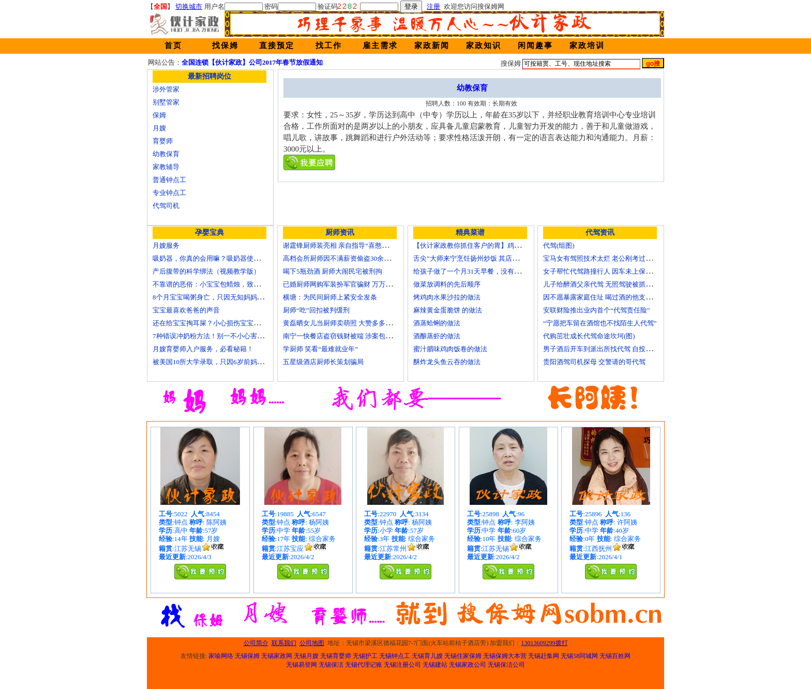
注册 (433, 6)
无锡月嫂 (306, 656)
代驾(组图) (559, 245)
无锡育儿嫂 (427, 656)
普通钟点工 (169, 180)
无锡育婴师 (335, 656)
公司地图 (311, 643)
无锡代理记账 (363, 664)
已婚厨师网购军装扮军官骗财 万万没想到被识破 (354, 284)
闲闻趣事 (535, 45)
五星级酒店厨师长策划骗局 (323, 362)
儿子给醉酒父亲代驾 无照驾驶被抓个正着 (604, 284)
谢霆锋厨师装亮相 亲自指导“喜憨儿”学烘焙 (347, 245)
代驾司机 (166, 205)
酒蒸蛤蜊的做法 (436, 323)
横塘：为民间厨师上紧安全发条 (330, 297)
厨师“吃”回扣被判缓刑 (316, 310)
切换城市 (188, 6)
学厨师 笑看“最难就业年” (320, 349)
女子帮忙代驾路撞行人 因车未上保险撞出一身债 (614, 271)
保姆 (159, 115)
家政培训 (587, 45)
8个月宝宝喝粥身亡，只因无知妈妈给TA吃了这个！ (229, 297)
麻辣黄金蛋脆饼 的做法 (447, 310)
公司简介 (256, 643)
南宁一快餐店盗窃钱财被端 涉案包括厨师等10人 (354, 336)
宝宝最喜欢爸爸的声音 (186, 310)
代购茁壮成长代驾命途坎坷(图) (589, 336)
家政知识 (483, 45)
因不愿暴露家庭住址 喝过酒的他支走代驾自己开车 (618, 297)
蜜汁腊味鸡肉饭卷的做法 (450, 349)
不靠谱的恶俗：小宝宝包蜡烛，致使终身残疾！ (223, 284)
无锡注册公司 (402, 664)
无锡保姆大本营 (505, 656)
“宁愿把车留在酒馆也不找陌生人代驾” (600, 323)
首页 (173, 45)
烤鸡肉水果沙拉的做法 (446, 297)
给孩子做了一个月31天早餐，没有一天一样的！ (483, 271)
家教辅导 (166, 167)
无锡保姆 (247, 656)
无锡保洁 (331, 664)
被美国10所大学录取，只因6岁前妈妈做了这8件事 (227, 362)
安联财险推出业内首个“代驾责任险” (596, 310)
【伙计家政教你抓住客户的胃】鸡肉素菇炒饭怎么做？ (494, 245)
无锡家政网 (276, 656)
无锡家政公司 (467, 664)
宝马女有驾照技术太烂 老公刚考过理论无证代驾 (614, 258)
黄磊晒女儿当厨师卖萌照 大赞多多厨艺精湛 (347, 323)
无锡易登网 (301, 664)
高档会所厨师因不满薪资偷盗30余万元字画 (347, 258)
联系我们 (284, 643)
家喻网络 (220, 656)
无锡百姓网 (614, 656)
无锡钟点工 (394, 656)
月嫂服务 (166, 245)
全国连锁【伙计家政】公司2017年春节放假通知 (252, 62)
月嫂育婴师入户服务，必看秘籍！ (203, 349)
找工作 (329, 45)
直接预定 (276, 45)
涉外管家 (166, 89)
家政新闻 (431, 45)
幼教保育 (166, 154)
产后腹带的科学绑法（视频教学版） (206, 271)
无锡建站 (435, 664)
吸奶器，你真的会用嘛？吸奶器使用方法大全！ (223, 258)
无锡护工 (365, 656)
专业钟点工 (169, 193)
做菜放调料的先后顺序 (446, 284)
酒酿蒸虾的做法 (436, 336)
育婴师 (163, 141)
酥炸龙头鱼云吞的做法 (446, 362)
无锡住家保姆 (463, 656)
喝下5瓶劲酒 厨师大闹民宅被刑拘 (332, 271)
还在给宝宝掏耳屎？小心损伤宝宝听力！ (213, 323)
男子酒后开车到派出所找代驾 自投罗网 (601, 349)
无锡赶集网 (543, 656)
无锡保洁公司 (506, 664)
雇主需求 (380, 45)
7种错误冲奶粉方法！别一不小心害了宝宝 (215, 336)
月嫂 (159, 128)
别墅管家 (166, 102)
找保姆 (225, 45)
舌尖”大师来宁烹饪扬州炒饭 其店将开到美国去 (482, 258)
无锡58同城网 (579, 656)
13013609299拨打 (544, 643)
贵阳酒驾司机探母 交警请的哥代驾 (594, 362)
